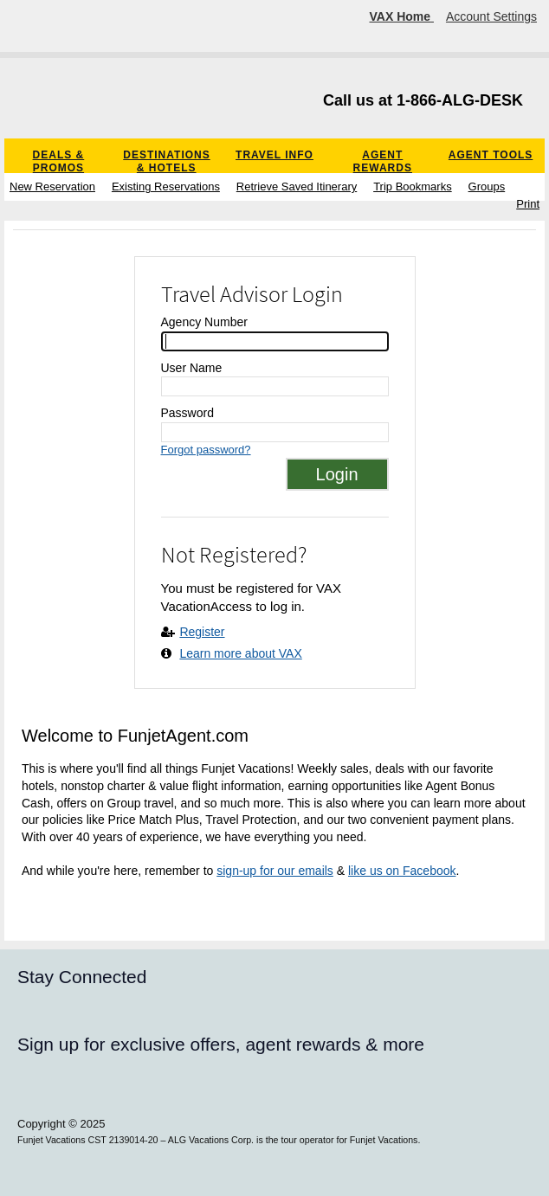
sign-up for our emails (274, 871)
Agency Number (204, 322)
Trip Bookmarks (412, 186)
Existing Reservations (166, 186)
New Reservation (52, 186)
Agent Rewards (382, 161)
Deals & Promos (59, 161)
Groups (487, 186)
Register (201, 632)
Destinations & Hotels (166, 161)
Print (527, 203)
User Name (192, 368)
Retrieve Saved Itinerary (296, 186)
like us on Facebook (402, 871)
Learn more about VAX (240, 653)
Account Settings (491, 16)
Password (187, 413)
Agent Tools (491, 155)
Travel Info (274, 155)
